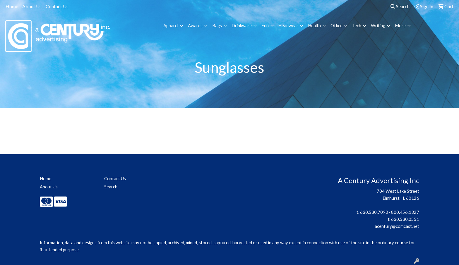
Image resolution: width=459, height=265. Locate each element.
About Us (32, 6)
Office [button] (336, 25)
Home (12, 6)
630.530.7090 (374, 212)
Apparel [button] (170, 25)
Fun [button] (265, 25)
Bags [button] (217, 25)
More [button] (400, 25)
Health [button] (314, 25)
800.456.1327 (405, 212)
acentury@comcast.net (397, 226)
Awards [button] (195, 25)
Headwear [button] (288, 25)
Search (400, 6)
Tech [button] (356, 25)
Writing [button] (378, 25)
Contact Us (57, 6)
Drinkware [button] (242, 25)
